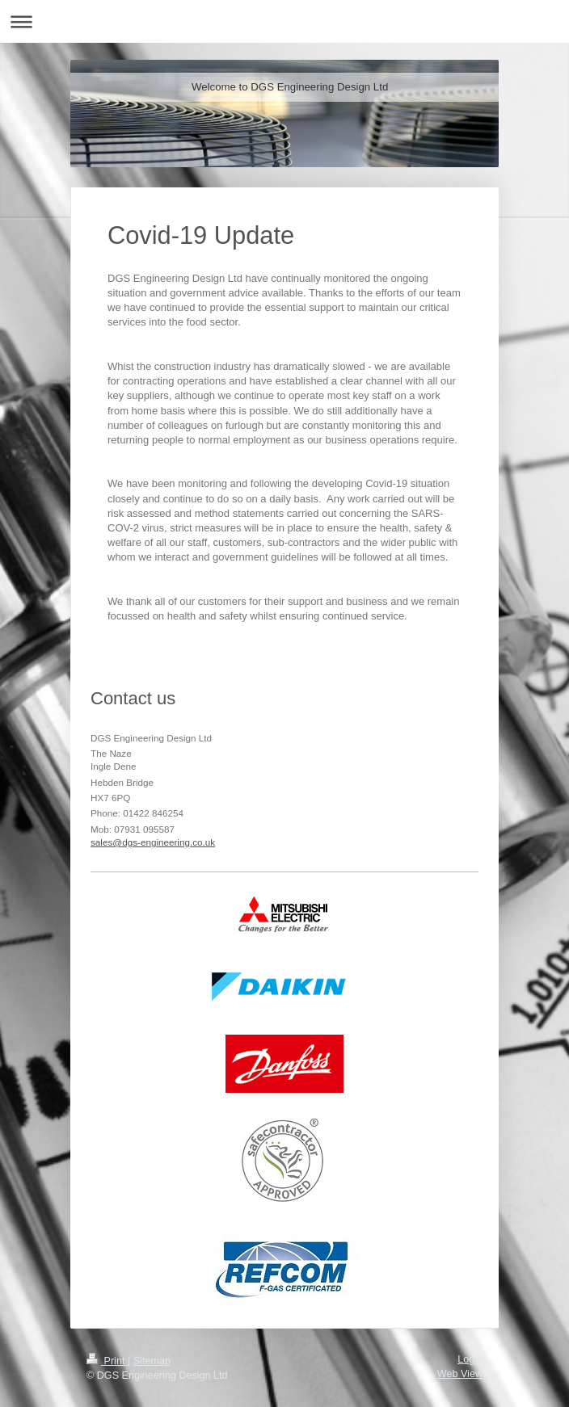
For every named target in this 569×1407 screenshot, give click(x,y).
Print (107, 1361)
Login (470, 1359)
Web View (460, 1374)
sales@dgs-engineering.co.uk (153, 842)
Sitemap (152, 1361)
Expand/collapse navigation (284, 21)
